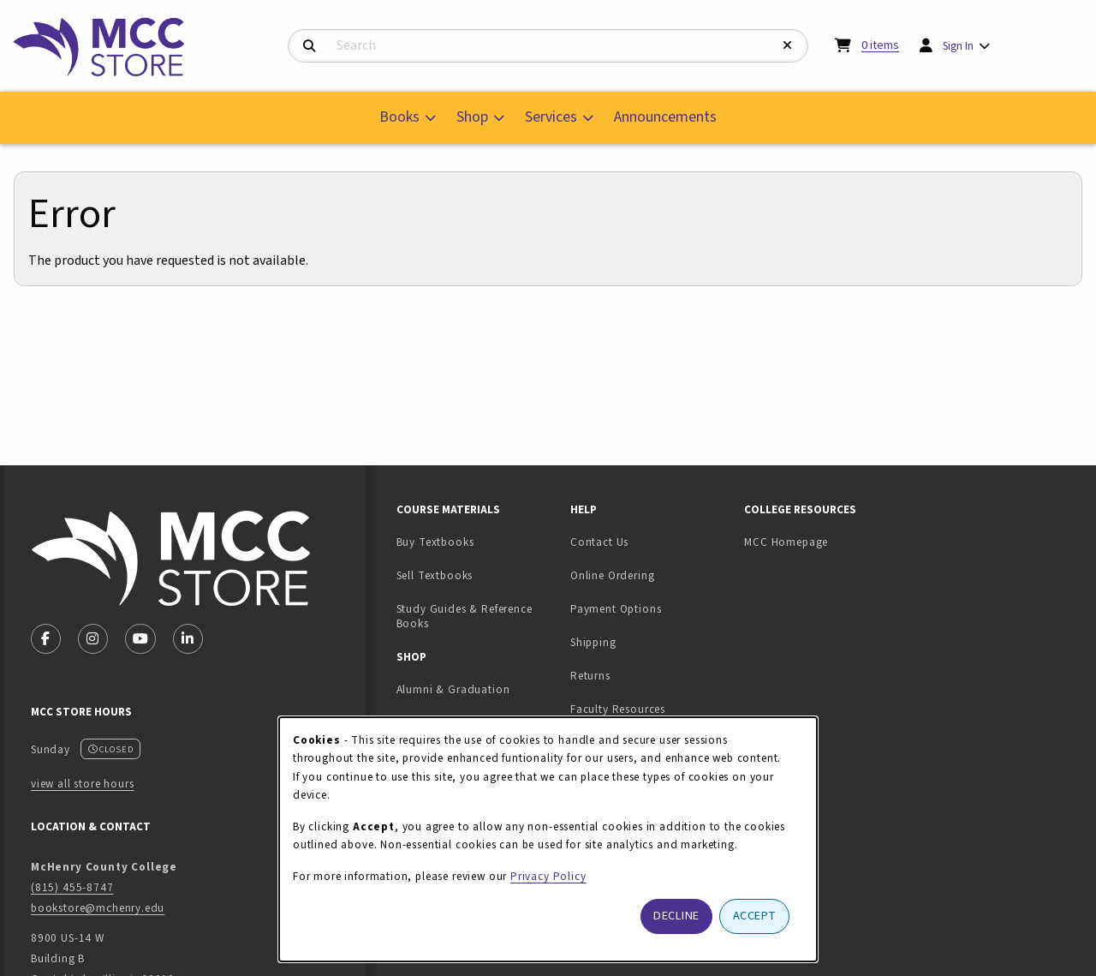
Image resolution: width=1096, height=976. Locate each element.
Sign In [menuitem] (958, 46)
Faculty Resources (617, 709)
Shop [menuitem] (472, 117)
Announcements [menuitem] (665, 117)
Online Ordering (612, 575)
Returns (590, 676)
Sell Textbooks (476, 575)
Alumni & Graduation (453, 689)
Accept (755, 916)
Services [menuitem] (551, 117)
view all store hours (82, 783)
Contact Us (599, 542)
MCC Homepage (786, 542)
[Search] (309, 47)
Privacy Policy (548, 876)
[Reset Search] (788, 46)
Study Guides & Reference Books (464, 616)
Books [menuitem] (399, 117)
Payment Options (615, 609)
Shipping (593, 642)
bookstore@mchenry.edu (97, 908)
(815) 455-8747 (72, 887)
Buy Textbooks (435, 542)
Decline (676, 916)
